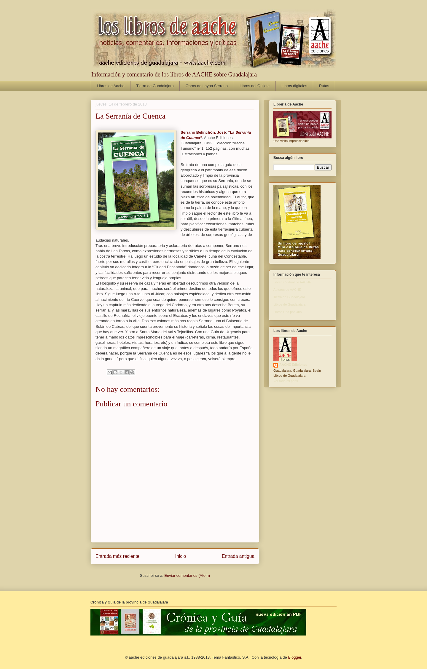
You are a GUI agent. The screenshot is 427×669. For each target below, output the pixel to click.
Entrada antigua (238, 556)
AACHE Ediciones (293, 364)
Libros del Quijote (255, 86)
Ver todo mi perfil (285, 381)
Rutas (324, 86)
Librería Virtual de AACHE (292, 282)
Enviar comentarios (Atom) (187, 575)
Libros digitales (294, 86)
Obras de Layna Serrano (207, 86)
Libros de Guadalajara (289, 304)
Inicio (180, 556)
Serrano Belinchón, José (203, 132)
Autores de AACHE (287, 289)
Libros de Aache (111, 86)
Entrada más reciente (117, 556)
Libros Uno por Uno (287, 312)
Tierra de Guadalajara (155, 86)
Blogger (294, 657)
